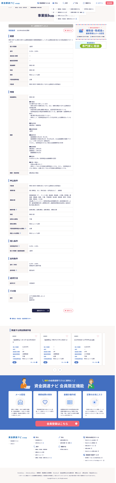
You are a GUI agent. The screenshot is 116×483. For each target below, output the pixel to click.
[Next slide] (60, 370)
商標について (78, 472)
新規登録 (109, 3)
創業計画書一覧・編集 (65, 443)
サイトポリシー (21, 472)
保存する (69, 30)
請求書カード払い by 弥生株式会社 (93, 457)
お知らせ (12, 443)
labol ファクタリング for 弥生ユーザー (93, 460)
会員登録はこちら (62, 423)
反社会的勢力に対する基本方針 (67, 472)
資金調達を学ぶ (38, 440)
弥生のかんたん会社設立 (90, 440)
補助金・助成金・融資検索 (21, 7)
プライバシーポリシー (30, 472)
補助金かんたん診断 (39, 452)
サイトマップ (56, 472)
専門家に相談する (64, 449)
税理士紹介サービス (89, 445)
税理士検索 (87, 448)
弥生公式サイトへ (93, 472)
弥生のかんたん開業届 (90, 443)
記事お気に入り (38, 443)
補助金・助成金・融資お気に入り (42, 457)
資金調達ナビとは (43, 3)
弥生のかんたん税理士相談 (91, 451)
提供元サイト (41, 311)
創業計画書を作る (64, 440)
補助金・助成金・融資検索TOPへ (21, 319)
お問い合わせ (85, 472)
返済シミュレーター (39, 455)
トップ (10, 7)
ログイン (100, 3)
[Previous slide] (55, 370)
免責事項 (39, 472)
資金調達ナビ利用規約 (47, 472)
